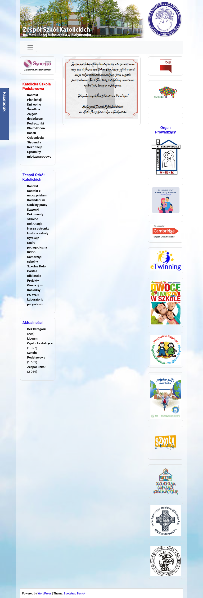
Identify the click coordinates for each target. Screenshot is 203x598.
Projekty (33, 280)
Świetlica (33, 109)
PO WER (33, 295)
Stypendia (34, 142)
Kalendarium (36, 200)
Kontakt (32, 95)
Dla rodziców (36, 128)
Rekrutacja (34, 147)
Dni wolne (34, 104)
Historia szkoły (37, 233)
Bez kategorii (36, 329)
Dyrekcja (33, 238)
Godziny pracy (37, 205)
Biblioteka (34, 276)
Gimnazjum (35, 285)
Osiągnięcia (35, 137)
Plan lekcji (34, 100)
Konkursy (34, 290)
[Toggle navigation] (30, 47)
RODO (31, 252)
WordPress (45, 593)
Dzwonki (33, 209)
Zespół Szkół (36, 367)
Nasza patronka (38, 228)
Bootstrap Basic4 (75, 593)
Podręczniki (35, 123)
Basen (31, 133)
